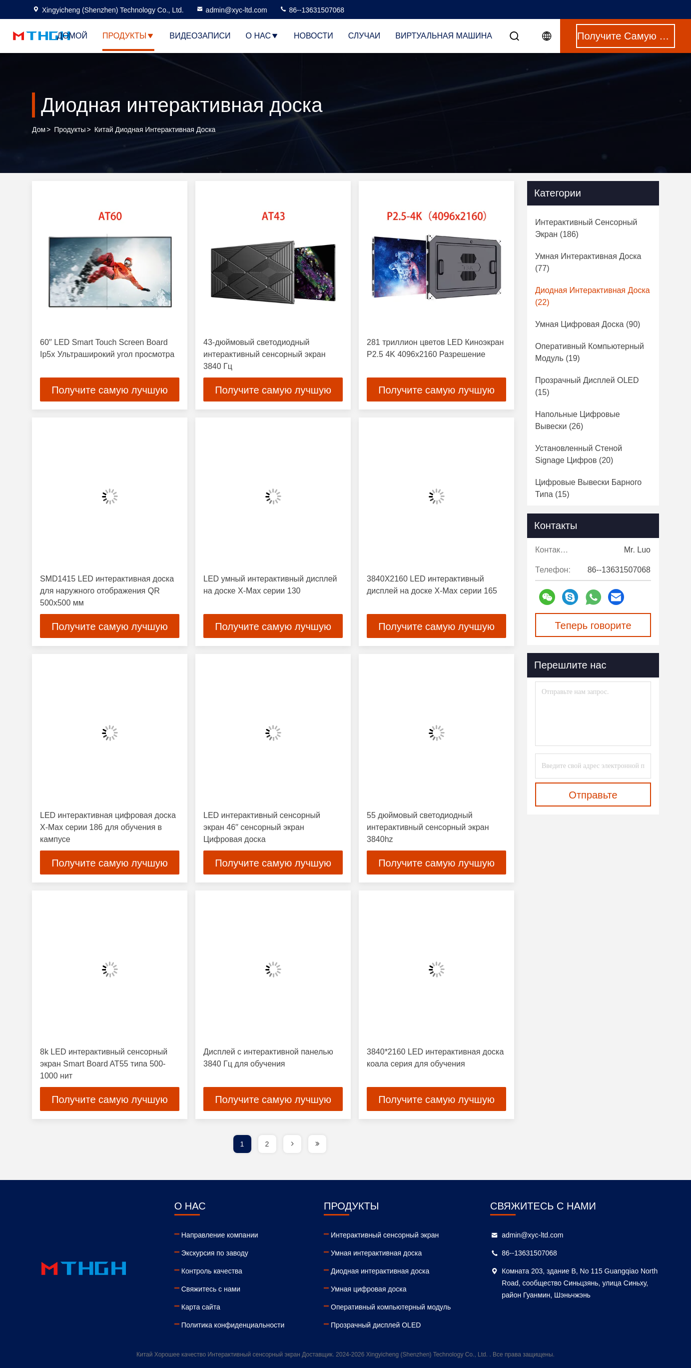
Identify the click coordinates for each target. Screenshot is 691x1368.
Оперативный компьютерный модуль (391, 1307)
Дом (38, 130)
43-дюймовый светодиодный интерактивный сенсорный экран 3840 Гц (264, 354)
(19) (589, 352)
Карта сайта (200, 1307)
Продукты (128, 36)
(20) (578, 454)
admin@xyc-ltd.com (231, 10)
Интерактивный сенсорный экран (385, 1235)
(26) (577, 420)
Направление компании (219, 1235)
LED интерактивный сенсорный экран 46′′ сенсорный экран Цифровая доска (261, 827)
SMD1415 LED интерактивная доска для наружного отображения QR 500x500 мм (107, 590)
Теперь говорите (593, 625)
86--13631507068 (311, 10)
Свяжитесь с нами (210, 1289)
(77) (588, 262)
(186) (586, 228)
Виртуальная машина (443, 36)
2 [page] (267, 1144)
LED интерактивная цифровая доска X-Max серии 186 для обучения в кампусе (108, 827)
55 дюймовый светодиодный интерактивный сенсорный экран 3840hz (428, 827)
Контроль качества (211, 1271)
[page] (292, 1144)
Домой (72, 36)
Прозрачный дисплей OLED (376, 1325)
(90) (587, 324)
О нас (262, 36)
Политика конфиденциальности (233, 1325)
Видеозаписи (199, 36)
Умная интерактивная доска (376, 1253)
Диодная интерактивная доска (380, 1271)
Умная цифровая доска (369, 1289)
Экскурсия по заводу (214, 1253)
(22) (592, 296)
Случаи (364, 36)
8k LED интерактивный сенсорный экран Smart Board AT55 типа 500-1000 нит (103, 1064)
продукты (69, 130)
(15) (587, 386)
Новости (313, 36)
